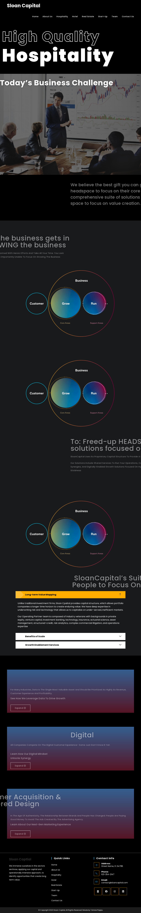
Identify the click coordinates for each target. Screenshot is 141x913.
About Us (55, 869)
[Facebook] (106, 891)
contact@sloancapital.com (114, 882)
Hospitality (56, 875)
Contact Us (56, 900)
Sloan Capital (23, 5)
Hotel (53, 880)
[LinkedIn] (123, 891)
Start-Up (55, 890)
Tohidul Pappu (97, 910)
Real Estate (56, 885)
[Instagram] (115, 891)
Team (54, 895)
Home (54, 864)
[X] (98, 891)
